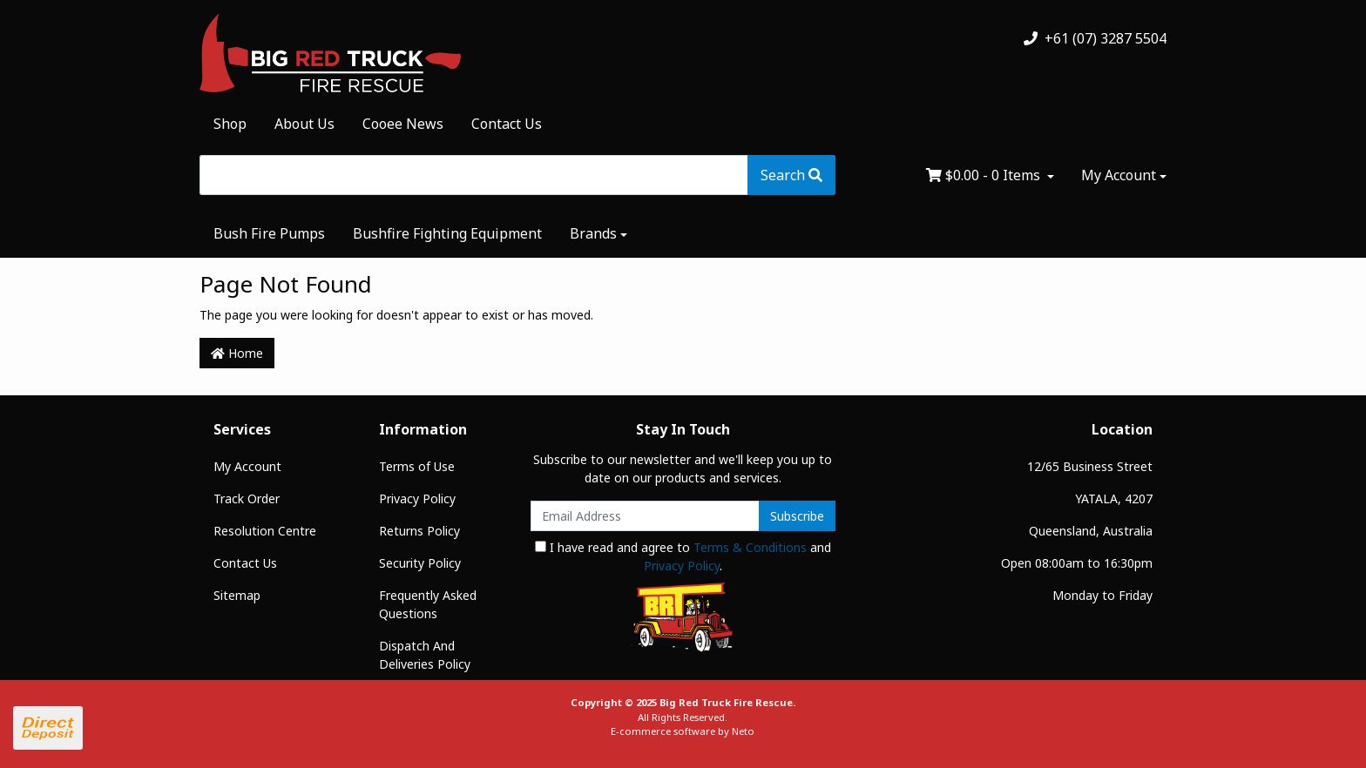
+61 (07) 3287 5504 (1095, 38)
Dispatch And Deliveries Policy (424, 654)
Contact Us (506, 123)
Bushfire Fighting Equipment (447, 233)
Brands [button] (593, 233)
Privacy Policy (417, 498)
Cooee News (402, 123)
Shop (230, 123)
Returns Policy (419, 530)
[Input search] (473, 175)
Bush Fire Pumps (269, 233)
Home (237, 353)
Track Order (246, 498)
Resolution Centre (264, 530)
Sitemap (236, 595)
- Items (985, 175)
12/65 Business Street (1090, 466)
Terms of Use (417, 466)
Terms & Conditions (750, 547)
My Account (247, 466)
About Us (304, 123)
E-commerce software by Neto (682, 731)
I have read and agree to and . (683, 556)
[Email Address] (645, 516)
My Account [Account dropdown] (1118, 175)
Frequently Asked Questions (428, 604)
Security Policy (420, 563)
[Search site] (791, 175)
